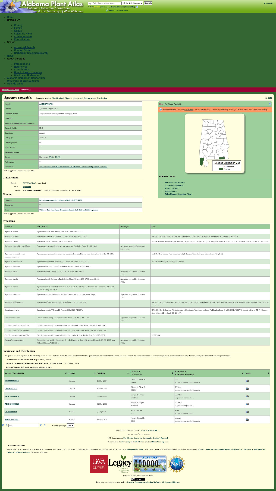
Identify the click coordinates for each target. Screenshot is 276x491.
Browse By (13, 19)
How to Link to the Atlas (28, 72)
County (18, 25)
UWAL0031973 (11, 388)
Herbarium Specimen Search (31, 53)
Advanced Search (116, 7)
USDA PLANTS (171, 188)
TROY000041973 (12, 381)
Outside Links (15, 83)
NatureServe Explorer (174, 185)
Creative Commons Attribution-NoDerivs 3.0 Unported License (153, 482)
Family (18, 28)
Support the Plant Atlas (118, 10)
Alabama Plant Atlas (10, 90)
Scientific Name (23, 33)
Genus (18, 30)
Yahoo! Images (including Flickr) (178, 194)
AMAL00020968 (11, 419)
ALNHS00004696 (12, 396)
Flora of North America (175, 182)
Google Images (171, 191)
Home (10, 17)
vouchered (188, 110)
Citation (68, 98)
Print (270, 97)
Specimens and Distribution (95, 98)
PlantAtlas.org (158, 442)
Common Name (23, 36)
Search (97, 7)
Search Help (130, 7)
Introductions (22, 63)
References (20, 66)
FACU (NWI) (54, 157)
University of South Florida (132, 442)
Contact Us (268, 3)
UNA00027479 (11, 412)
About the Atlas (16, 58)
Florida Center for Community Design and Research (220, 449)
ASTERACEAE (46, 104)
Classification (22, 39)
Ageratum (27, 186)
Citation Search (23, 50)
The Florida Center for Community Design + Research (145, 438)
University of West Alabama (23, 80)
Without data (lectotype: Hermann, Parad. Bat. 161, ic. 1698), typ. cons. (68, 210)
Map (161, 104)
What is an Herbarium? (27, 75)
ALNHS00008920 (12, 404)
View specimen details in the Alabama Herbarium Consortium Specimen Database (73, 167)
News (10, 55)
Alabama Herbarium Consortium (26, 78)
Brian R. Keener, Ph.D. (150, 430)
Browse (104, 7)
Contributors (21, 69)
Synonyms (77, 98)
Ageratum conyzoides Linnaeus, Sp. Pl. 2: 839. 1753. (60, 200)
